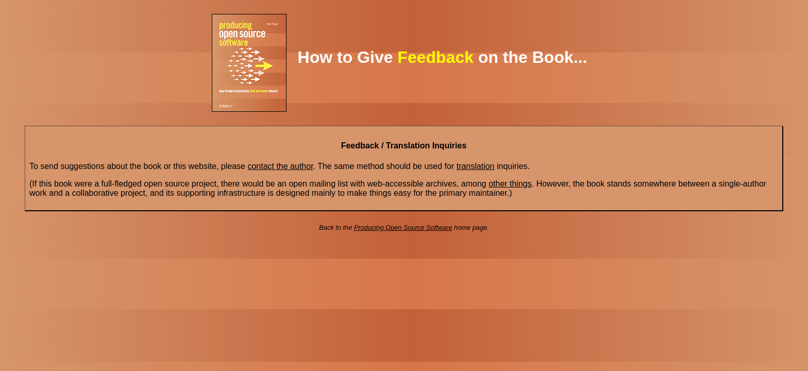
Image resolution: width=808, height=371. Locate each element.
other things (510, 183)
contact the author (280, 166)
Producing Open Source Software (403, 227)
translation (476, 166)
